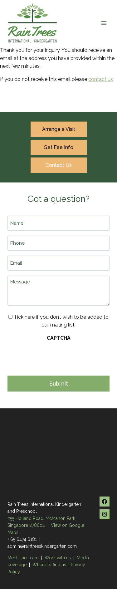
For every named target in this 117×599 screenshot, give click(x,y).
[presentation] (54, 356)
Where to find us (49, 564)
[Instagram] (105, 514)
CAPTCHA (59, 338)
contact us (100, 79)
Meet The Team (23, 557)
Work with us (58, 557)
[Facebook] (105, 502)
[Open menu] (104, 23)
